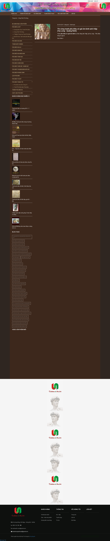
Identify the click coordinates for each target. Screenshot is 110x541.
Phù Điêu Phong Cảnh (18, 72)
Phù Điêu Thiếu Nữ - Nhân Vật (20, 66)
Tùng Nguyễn (32, 536)
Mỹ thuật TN (3, 540)
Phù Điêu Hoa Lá (16, 47)
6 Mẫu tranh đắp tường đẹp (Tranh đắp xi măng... (22, 213)
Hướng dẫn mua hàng (46, 520)
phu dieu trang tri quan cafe (19, 296)
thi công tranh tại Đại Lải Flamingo (20, 306)
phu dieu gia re (16, 257)
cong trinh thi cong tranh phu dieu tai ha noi (22, 237)
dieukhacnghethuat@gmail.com (20, 531)
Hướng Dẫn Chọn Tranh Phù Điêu (22, 29)
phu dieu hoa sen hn (17, 263)
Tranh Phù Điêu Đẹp (25, 13)
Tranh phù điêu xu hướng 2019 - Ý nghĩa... (20, 109)
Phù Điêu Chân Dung (18, 63)
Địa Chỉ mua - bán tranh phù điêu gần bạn (22, 37)
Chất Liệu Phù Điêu (22, 93)
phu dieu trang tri (16, 286)
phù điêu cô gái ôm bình (18, 244)
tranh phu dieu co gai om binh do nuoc (21, 313)
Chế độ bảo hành (45, 514)
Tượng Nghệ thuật (49, 13)
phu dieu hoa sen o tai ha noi (19, 267)
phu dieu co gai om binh (18, 240)
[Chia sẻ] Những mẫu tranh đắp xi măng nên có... (22, 227)
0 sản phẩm (92, 5)
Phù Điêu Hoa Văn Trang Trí (20, 84)
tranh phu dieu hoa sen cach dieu (20, 316)
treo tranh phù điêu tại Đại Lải (19, 326)
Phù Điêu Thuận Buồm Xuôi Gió (20, 69)
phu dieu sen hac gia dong (19, 283)
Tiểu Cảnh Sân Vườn (63, 13)
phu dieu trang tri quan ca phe (19, 293)
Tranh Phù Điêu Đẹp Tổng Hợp (21, 87)
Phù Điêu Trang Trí (22, 82)
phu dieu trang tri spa (17, 300)
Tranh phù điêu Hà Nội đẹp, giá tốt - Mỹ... (21, 200)
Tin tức (58, 520)
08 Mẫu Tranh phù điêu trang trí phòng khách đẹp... (21, 122)
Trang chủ (14, 13)
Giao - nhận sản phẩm (46, 517)
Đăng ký (96, 1)
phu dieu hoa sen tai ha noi (19, 270)
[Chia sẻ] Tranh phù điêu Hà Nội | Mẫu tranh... (21, 136)
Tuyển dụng (59, 517)
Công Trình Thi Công (19, 32)
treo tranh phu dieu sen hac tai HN (20, 319)
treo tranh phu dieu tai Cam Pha (20, 323)
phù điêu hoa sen (17, 260)
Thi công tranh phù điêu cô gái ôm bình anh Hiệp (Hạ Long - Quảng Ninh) (77, 30)
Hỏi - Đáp (58, 514)
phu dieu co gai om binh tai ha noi (20, 247)
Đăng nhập (90, 1)
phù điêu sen (16, 280)
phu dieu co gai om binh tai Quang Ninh (21, 254)
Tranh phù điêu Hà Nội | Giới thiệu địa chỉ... (21, 186)
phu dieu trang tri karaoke (18, 290)
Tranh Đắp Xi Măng (17, 44)
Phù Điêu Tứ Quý (16, 78)
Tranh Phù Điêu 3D (17, 89)
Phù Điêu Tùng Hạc (17, 56)
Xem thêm (60, 38)
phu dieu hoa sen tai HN (18, 273)
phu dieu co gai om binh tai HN (20, 250)
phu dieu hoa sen (25, 257)
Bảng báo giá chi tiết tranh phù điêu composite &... (21, 176)
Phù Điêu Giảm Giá (17, 50)
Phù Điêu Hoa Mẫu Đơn (18, 53)
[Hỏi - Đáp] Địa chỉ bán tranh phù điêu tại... (21, 149)
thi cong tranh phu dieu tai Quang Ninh (21, 303)
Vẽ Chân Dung (37, 13)
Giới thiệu (73, 520)
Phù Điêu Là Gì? (22, 27)
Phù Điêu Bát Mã (16, 60)
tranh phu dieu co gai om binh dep (20, 309)
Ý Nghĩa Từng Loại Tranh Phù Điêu (22, 34)
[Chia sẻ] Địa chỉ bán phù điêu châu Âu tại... (22, 162)
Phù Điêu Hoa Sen (17, 41)
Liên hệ (73, 13)
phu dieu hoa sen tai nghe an (19, 277)
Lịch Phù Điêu (16, 75)
